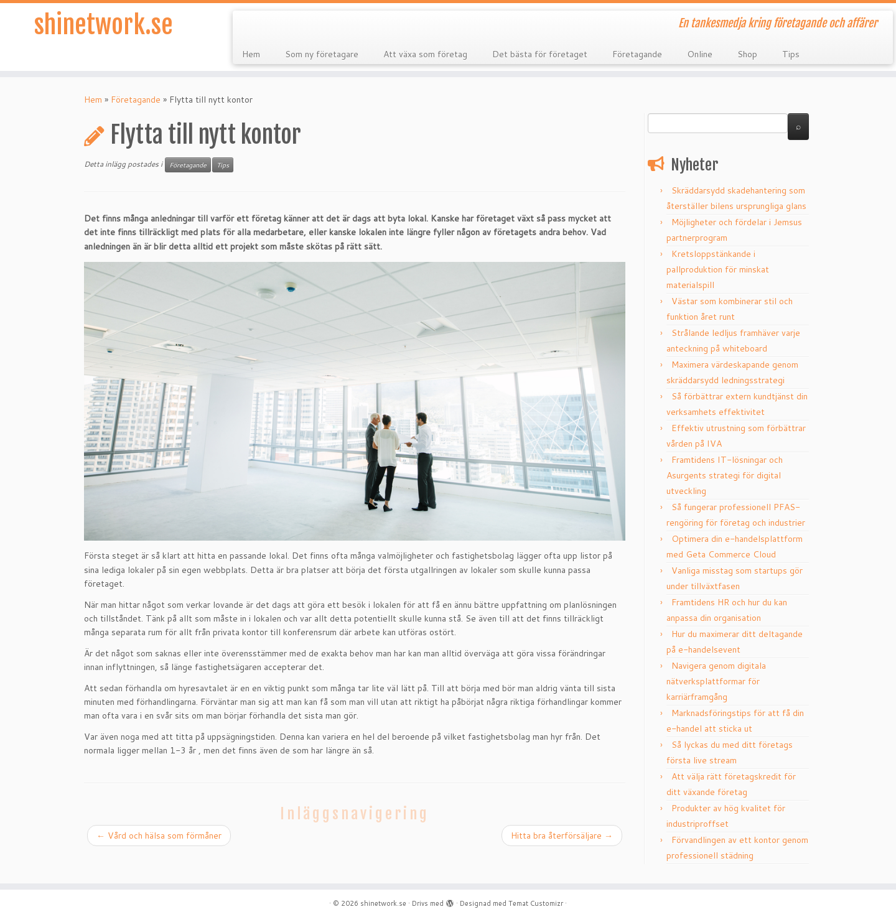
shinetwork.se (103, 25)
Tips (791, 54)
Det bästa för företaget (539, 54)
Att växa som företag (425, 54)
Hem (251, 54)
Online (699, 54)
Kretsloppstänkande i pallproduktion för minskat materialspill (717, 269)
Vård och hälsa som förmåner (159, 835)
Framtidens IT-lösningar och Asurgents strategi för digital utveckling (724, 475)
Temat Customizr (535, 903)
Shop (747, 54)
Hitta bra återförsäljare (562, 835)
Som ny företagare (321, 54)
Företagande (637, 54)
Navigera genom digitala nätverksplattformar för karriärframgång (716, 681)
